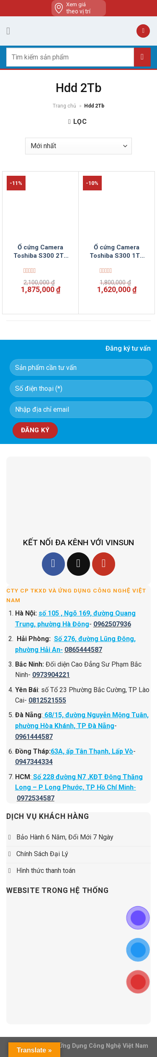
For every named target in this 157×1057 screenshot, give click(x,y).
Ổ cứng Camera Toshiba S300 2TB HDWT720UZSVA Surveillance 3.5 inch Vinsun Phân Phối (40, 252)
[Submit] (142, 57)
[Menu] (11, 31)
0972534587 (35, 798)
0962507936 (112, 624)
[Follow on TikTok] (78, 563)
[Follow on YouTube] (103, 563)
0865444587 (83, 650)
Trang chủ (64, 106)
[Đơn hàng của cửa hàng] (78, 146)
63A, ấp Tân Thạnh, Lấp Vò (92, 751)
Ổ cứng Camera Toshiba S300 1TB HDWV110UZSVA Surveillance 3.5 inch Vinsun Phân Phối (117, 252)
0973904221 (51, 675)
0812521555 (47, 700)
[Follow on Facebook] (53, 563)
